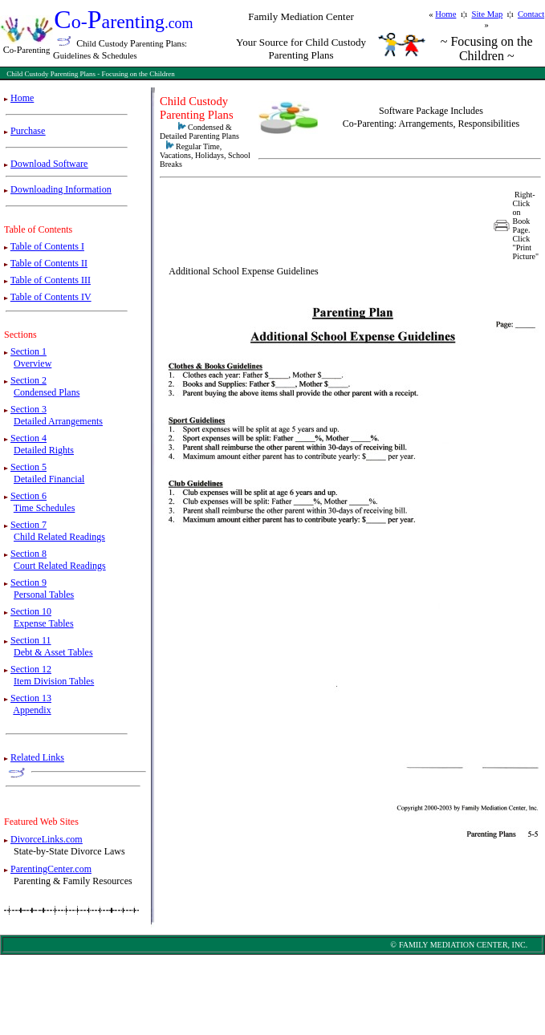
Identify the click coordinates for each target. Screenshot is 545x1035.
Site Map (486, 14)
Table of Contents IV (51, 296)
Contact (531, 14)
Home (445, 14)
